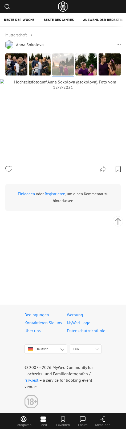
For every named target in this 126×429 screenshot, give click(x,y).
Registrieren (55, 269)
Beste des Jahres (59, 20)
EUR (76, 349)
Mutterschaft (16, 34)
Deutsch (38, 349)
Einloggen (26, 269)
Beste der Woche (19, 20)
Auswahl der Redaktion (104, 20)
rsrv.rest (31, 380)
